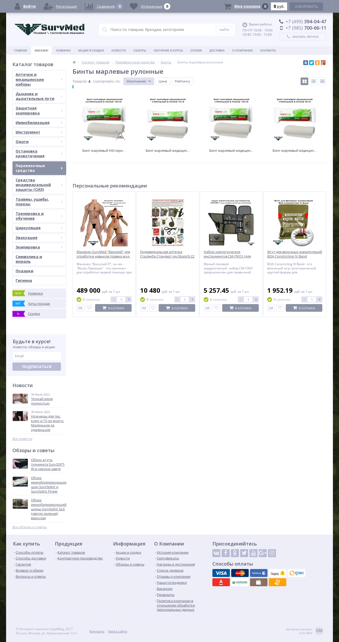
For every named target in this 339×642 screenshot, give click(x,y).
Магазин (41, 50)
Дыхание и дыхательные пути (39, 96)
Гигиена (24, 280)
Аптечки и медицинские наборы (39, 79)
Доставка (217, 50)
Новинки (63, 50)
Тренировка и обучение (39, 216)
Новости (118, 50)
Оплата (196, 50)
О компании (242, 50)
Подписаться (36, 366)
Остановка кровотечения (39, 153)
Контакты (268, 50)
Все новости (22, 439)
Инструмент (39, 132)
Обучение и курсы (168, 50)
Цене (163, 81)
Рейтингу (182, 81)
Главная (20, 50)
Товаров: (80, 81)
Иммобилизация (39, 122)
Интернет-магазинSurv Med (304, 631)
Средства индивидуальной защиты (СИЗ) (39, 184)
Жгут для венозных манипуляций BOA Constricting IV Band (294, 254)
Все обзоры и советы (29, 527)
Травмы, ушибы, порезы (39, 202)
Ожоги (39, 141)
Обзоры (139, 50)
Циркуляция (39, 227)
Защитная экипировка (39, 110)
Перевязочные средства (39, 168)
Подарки (24, 270)
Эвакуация (39, 237)
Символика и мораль (29, 259)
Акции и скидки (91, 50)
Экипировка (39, 247)
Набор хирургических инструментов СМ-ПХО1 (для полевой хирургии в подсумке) (229, 256)
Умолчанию (136, 81)
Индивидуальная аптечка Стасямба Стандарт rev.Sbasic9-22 (167, 254)
